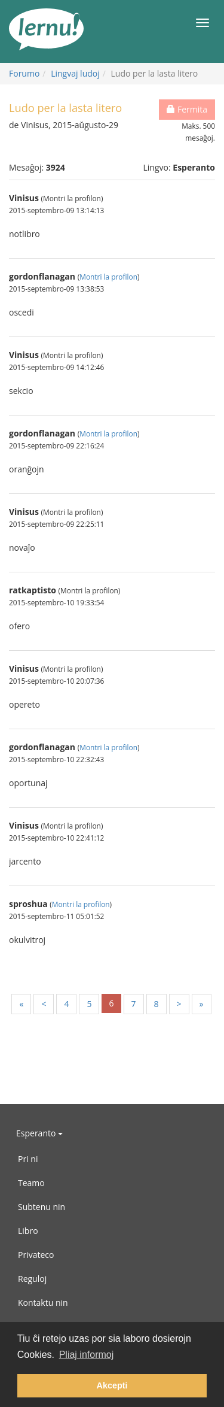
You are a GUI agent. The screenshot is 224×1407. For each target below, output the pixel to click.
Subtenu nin (41, 1206)
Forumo (24, 73)
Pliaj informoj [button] (86, 1355)
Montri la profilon (108, 276)
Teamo (31, 1182)
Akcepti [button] (112, 1385)
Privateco (36, 1254)
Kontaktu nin (43, 1302)
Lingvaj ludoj (75, 73)
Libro (28, 1230)
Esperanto (39, 1133)
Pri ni (28, 1159)
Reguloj (32, 1278)
